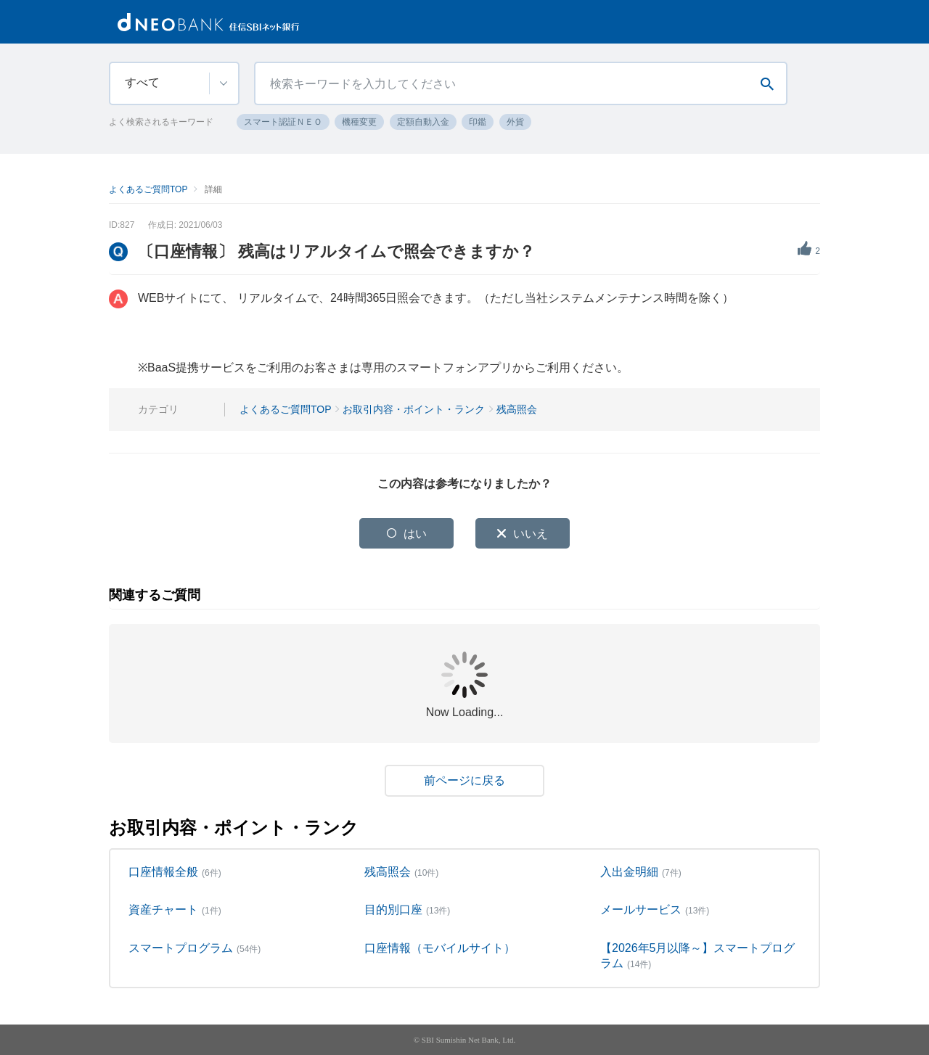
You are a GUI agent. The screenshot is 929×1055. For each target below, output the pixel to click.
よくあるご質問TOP (148, 189)
